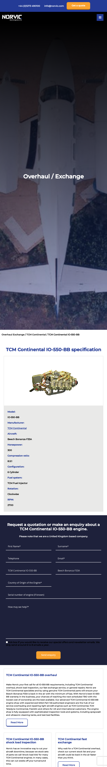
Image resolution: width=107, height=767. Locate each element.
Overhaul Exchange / (14, 334)
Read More (17, 722)
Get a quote (78, 5)
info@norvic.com (54, 6)
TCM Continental (17, 428)
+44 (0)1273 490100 (29, 6)
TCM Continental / (37, 334)
